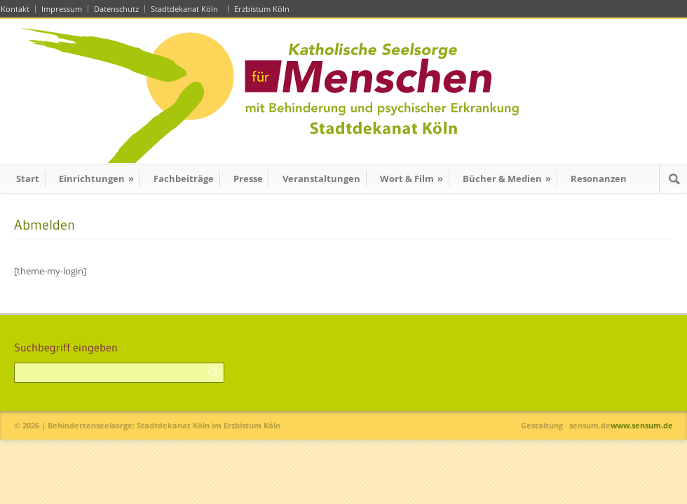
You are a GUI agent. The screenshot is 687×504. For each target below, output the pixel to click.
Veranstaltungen (321, 178)
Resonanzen (599, 178)
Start (27, 178)
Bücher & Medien (507, 178)
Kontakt (15, 9)
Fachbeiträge (184, 178)
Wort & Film (411, 178)
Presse (248, 178)
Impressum (61, 9)
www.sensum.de (642, 425)
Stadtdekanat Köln (186, 9)
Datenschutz (116, 9)
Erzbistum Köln (264, 9)
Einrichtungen (96, 178)
